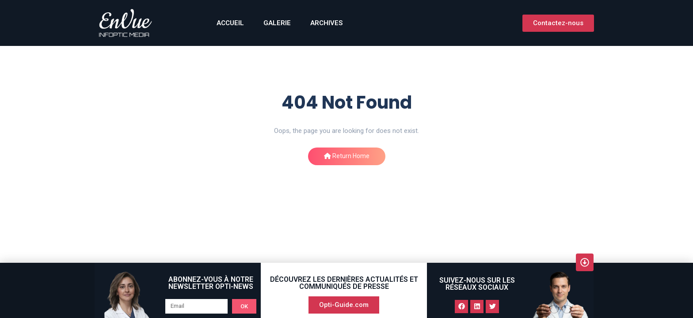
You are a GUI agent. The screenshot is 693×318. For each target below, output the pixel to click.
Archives (326, 23)
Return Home (346, 155)
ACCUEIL (230, 23)
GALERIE (277, 23)
